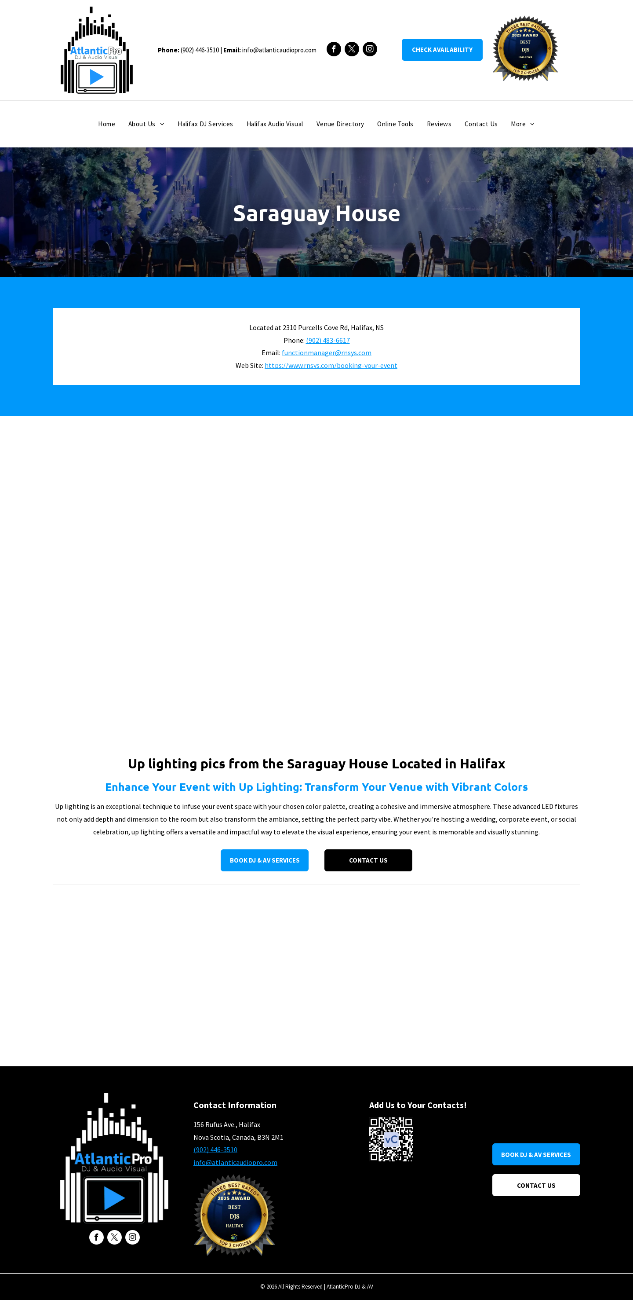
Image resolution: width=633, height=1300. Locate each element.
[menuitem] (106, 124)
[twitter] (352, 50)
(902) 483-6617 (328, 340)
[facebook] (334, 50)
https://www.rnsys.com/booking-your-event (331, 365)
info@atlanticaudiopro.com (279, 50)
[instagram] (370, 50)
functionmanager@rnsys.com (326, 352)
